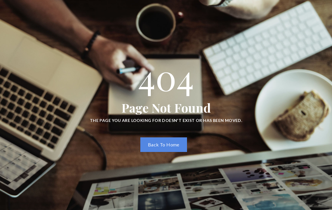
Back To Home (163, 144)
